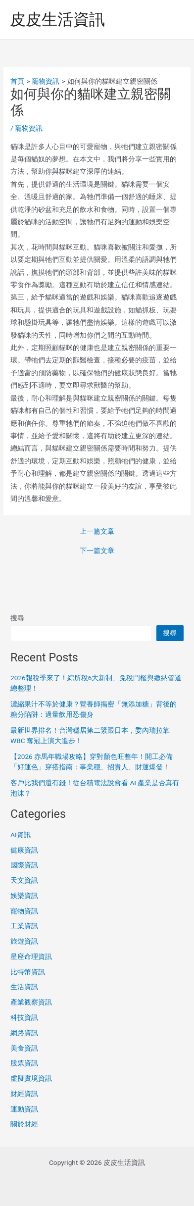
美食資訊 (24, 1048)
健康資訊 (24, 850)
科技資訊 (24, 1017)
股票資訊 (24, 1063)
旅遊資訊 (24, 941)
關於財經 (24, 1124)
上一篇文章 (97, 531)
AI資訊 (20, 835)
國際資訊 (24, 865)
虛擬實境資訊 (31, 1078)
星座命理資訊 (31, 956)
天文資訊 (24, 880)
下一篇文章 (97, 551)
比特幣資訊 (27, 972)
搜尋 (17, 618)
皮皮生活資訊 (57, 19)
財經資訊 (24, 1094)
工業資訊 (24, 926)
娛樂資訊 (24, 896)
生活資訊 (24, 987)
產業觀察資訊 (31, 1002)
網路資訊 (24, 1033)
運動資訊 (24, 1109)
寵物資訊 (29, 128)
